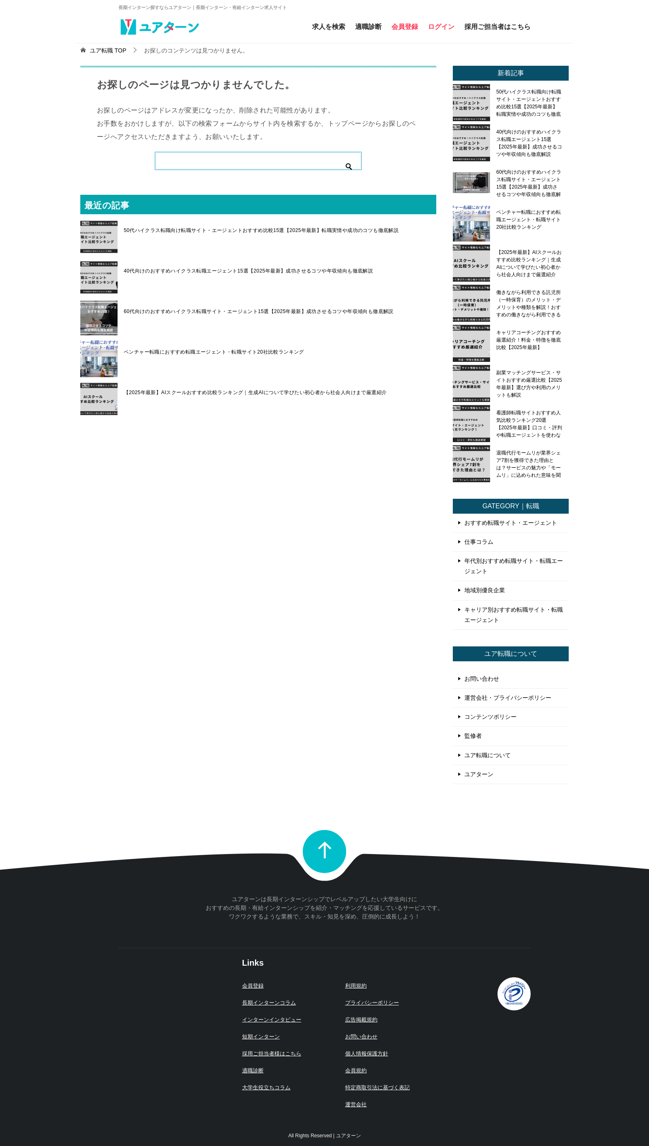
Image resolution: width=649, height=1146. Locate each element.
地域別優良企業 (484, 590)
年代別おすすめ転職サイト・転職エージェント (513, 565)
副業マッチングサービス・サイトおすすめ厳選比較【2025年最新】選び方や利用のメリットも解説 (529, 384)
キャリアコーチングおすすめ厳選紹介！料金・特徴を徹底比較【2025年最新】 (528, 340)
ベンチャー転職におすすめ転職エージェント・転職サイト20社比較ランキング (214, 352)
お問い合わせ (481, 678)
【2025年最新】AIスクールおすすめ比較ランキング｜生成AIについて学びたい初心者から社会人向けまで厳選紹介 (255, 392)
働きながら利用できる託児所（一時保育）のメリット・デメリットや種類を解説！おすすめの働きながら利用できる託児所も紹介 (528, 303)
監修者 (473, 735)
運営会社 (356, 1104)
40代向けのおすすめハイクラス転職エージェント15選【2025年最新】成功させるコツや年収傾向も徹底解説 (248, 271)
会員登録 (405, 26)
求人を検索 (328, 26)
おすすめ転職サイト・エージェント (510, 522)
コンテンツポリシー (490, 716)
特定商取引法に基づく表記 (377, 1087)
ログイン (441, 26)
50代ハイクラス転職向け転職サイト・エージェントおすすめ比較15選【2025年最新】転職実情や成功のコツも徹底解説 (261, 230)
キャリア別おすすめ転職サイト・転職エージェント (513, 614)
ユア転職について (487, 755)
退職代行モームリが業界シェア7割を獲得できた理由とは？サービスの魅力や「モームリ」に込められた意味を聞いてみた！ (528, 464)
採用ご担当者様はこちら (271, 1053)
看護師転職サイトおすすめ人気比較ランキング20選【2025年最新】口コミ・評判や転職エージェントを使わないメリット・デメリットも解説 (529, 424)
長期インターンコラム (269, 1003)
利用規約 (356, 986)
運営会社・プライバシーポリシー (507, 697)
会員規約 (356, 1070)
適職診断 (368, 26)
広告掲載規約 (361, 1020)
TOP (108, 50)
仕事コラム (478, 541)
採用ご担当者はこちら (497, 26)
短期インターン (261, 1037)
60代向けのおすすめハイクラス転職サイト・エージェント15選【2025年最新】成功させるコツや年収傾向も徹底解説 (259, 311)
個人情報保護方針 (366, 1053)
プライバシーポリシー (372, 1003)
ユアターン (478, 774)
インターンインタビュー (271, 1020)
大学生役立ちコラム (266, 1087)
